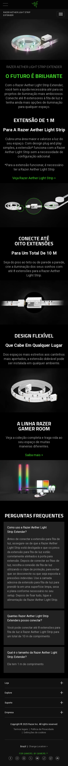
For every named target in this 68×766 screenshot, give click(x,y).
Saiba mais (34, 455)
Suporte (34, 702)
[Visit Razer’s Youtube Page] (37, 758)
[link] (35, 4)
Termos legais (21, 729)
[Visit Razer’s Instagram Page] (17, 758)
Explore (34, 692)
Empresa (34, 712)
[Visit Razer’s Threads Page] (24, 758)
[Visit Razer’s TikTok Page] (44, 758)
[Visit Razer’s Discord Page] (57, 758)
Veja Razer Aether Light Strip (34, 178)
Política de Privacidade (42, 729)
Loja (34, 682)
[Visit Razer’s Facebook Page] (10, 758)
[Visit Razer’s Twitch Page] (51, 758)
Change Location (38, 746)
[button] (5, 4)
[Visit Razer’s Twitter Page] (31, 758)
